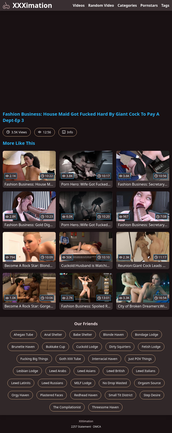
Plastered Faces (51, 395)
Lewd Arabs (57, 371)
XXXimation (27, 5)
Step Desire (152, 395)
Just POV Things (140, 359)
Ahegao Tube (23, 334)
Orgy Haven (20, 395)
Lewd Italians (145, 371)
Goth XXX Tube (70, 359)
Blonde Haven (113, 334)
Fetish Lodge (151, 346)
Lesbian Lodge (27, 371)
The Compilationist (67, 407)
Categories (127, 5)
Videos (79, 5)
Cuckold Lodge (87, 346)
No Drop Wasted (115, 383)
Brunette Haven (23, 346)
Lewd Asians (86, 371)
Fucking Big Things (34, 359)
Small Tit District (120, 395)
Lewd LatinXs (20, 383)
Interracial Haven (104, 359)
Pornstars (149, 5)
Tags (165, 5)
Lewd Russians (52, 383)
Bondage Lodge (146, 334)
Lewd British (116, 371)
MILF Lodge (83, 383)
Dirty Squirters (120, 346)
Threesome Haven (105, 407)
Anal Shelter (53, 334)
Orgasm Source (149, 383)
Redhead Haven (85, 395)
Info (67, 132)
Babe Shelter (82, 334)
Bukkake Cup (55, 346)
